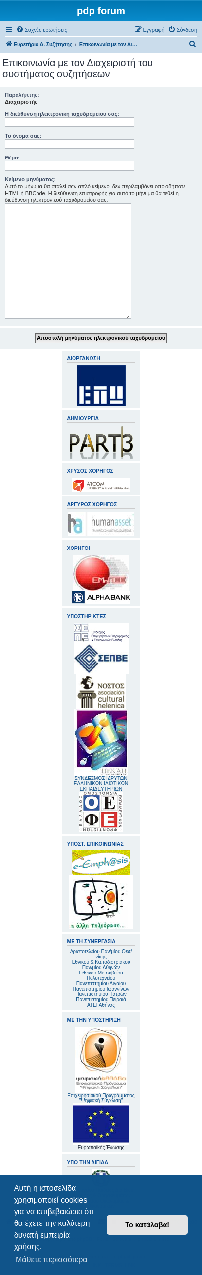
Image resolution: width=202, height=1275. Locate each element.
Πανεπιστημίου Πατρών (101, 994)
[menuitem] (41, 29)
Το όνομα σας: (23, 136)
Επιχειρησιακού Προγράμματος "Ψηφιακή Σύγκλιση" (100, 1065)
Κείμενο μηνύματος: (30, 179)
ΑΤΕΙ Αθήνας (101, 1005)
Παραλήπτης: (22, 95)
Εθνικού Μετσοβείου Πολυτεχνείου (101, 975)
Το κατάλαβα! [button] (147, 1225)
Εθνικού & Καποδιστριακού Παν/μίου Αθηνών (101, 964)
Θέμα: (12, 157)
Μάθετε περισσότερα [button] (52, 1260)
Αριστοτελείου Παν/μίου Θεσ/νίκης (101, 954)
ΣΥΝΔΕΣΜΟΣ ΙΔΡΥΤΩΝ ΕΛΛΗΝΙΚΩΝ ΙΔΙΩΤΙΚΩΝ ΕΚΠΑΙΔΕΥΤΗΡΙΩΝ (101, 784)
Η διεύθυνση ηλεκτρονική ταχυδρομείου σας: (62, 114)
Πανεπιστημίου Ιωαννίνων (101, 989)
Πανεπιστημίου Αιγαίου (101, 983)
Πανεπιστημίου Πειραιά (101, 999)
